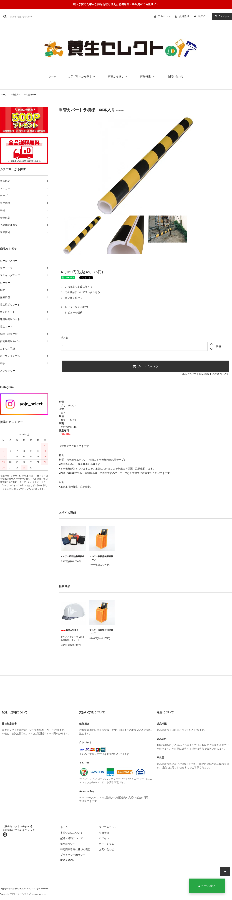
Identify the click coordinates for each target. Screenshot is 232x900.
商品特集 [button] (148, 76)
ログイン (203, 16)
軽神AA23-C (69, 630)
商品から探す (118, 76)
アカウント (164, 16)
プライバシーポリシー (72, 854)
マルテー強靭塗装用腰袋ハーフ (101, 558)
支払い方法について (71, 832)
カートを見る (106, 843)
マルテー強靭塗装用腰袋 (72, 556)
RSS (62, 860)
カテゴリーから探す (82, 76)
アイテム (221, 16)
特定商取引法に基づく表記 (214, 374)
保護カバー (31, 94)
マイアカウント (108, 827)
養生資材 (16, 94)
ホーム (52, 76)
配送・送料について (71, 838)
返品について (189, 374)
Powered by (23, 894)
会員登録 (184, 16)
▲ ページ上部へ (207, 885)
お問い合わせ (176, 76)
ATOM (70, 860)
